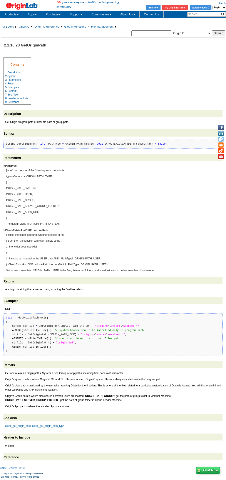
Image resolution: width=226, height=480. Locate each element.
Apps (32, 14)
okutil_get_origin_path (18, 425)
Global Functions (75, 26)
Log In (222, 3)
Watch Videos (200, 7)
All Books (8, 26)
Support (76, 14)
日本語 (22, 468)
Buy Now (154, 7)
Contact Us (151, 14)
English (3, 468)
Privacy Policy (18, 477)
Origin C (24, 26)
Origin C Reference (46, 26)
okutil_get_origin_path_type (48, 425)
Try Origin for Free (175, 7)
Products (12, 14)
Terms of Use (32, 477)
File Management (102, 26)
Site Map (5, 477)
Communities (101, 14)
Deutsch (13, 468)
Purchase (53, 14)
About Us (127, 14)
